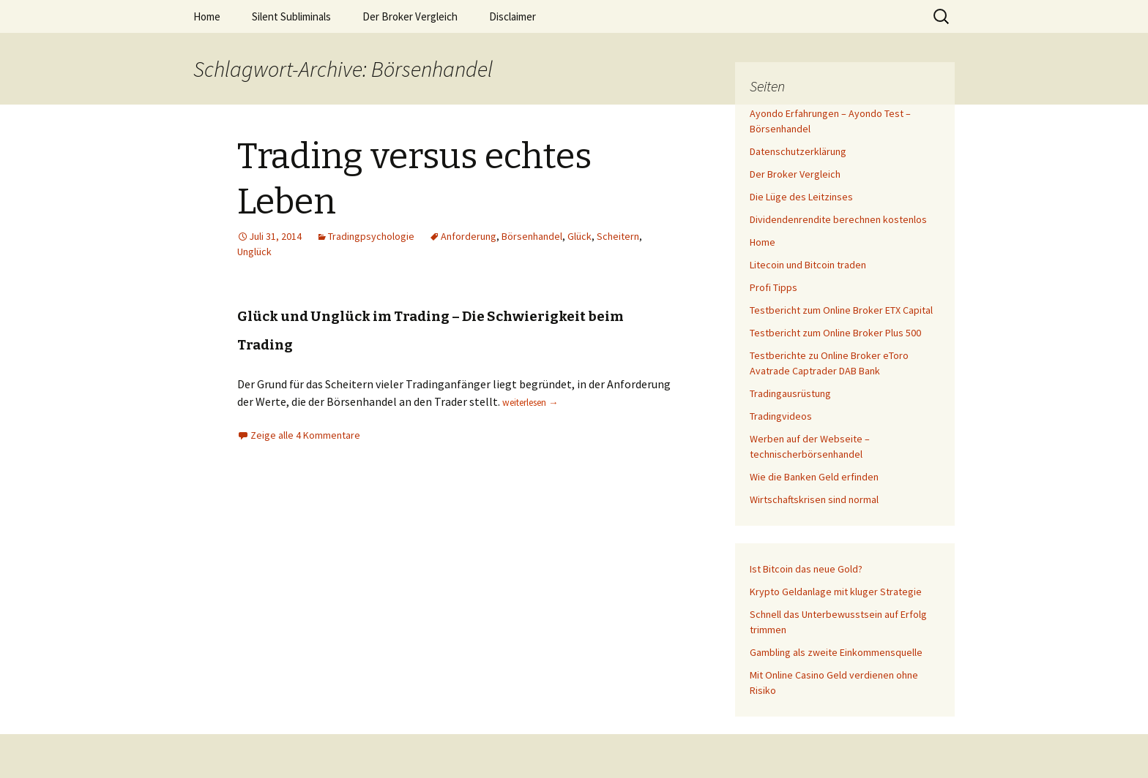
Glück (579, 236)
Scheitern (618, 236)
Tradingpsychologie (371, 236)
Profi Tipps (773, 287)
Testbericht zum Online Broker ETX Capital (841, 310)
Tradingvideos (781, 416)
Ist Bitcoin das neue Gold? (806, 568)
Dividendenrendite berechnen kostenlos (838, 219)
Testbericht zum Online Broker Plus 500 (835, 332)
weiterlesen (530, 402)
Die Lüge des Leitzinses (801, 196)
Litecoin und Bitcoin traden (808, 264)
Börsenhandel (532, 236)
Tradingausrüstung (790, 393)
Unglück (254, 251)
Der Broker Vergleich (410, 16)
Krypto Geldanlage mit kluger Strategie (836, 591)
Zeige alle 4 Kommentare (305, 435)
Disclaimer (512, 16)
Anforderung (468, 236)
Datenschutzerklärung (798, 151)
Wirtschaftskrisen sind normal (814, 499)
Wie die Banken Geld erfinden (814, 476)
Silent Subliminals (291, 16)
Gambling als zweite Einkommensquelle (836, 652)
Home (206, 16)
